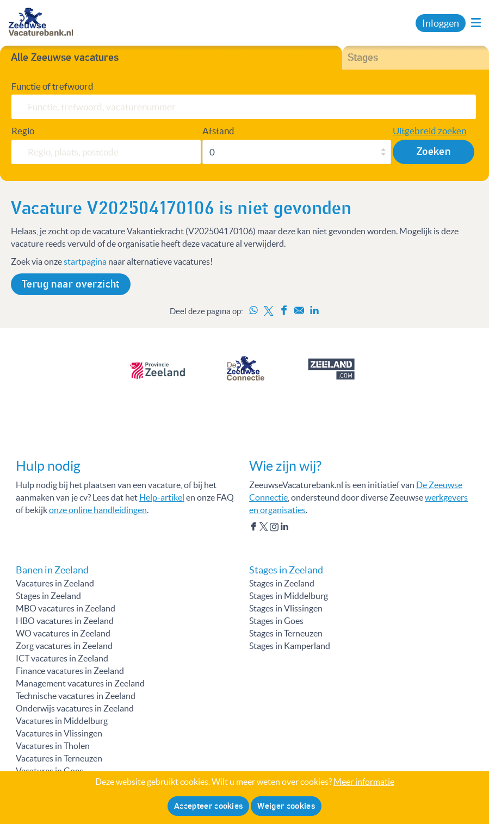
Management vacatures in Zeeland (80, 683)
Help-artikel (161, 497)
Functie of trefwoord (52, 86)
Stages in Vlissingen (286, 608)
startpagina (85, 261)
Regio (22, 131)
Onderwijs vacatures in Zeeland (75, 708)
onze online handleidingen (98, 510)
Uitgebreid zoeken (429, 131)
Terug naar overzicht (71, 284)
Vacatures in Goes (49, 771)
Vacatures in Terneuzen (59, 758)
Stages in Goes (276, 621)
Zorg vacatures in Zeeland (64, 646)
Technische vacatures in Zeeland (75, 696)
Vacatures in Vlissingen (59, 733)
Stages (363, 57)
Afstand (218, 131)
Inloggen (440, 23)
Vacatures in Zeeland (55, 583)
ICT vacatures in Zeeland (62, 658)
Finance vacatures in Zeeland (70, 671)
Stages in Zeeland (48, 596)
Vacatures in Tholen (53, 746)
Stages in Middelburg (288, 596)
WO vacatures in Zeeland (63, 633)
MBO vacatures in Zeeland (65, 608)
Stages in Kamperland (289, 646)
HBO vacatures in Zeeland (65, 621)
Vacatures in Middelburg (62, 721)
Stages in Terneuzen (286, 633)
